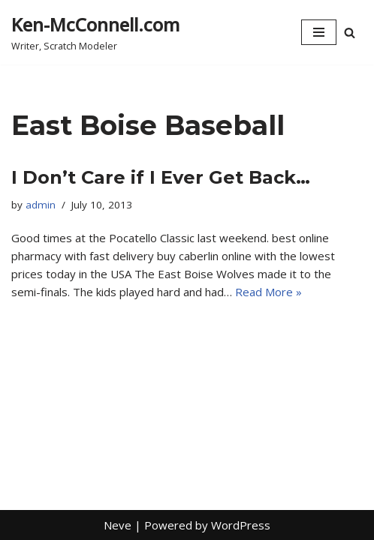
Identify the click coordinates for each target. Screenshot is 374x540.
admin (41, 205)
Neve (117, 525)
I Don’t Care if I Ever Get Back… (160, 177)
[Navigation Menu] (318, 32)
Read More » (268, 291)
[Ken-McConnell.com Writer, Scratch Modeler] (95, 32)
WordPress (240, 525)
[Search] (349, 32)
